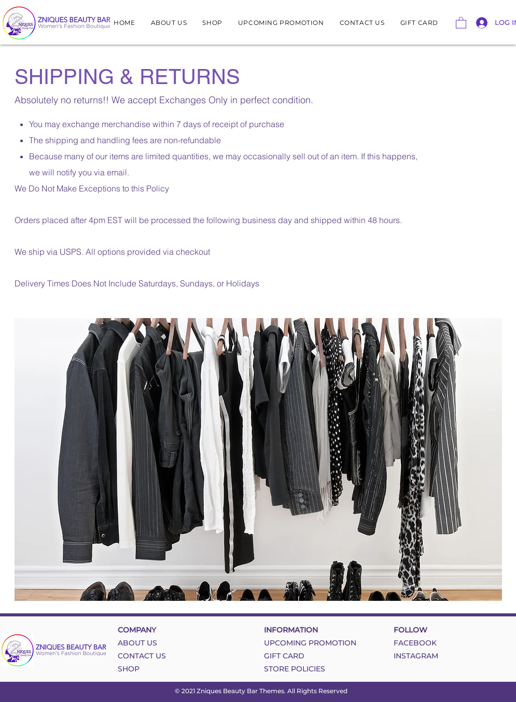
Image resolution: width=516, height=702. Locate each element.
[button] (461, 22)
